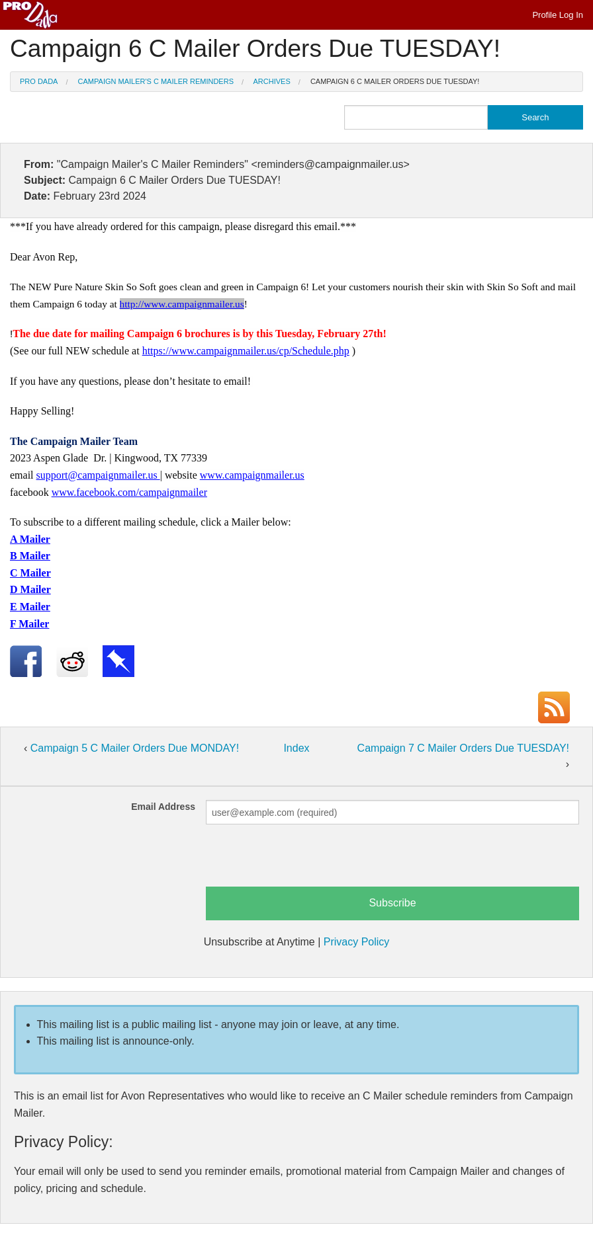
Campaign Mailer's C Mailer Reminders (156, 81)
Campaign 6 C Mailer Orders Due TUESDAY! (395, 81)
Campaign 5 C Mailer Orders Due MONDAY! (134, 748)
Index (296, 748)
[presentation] (306, 861)
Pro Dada (39, 81)
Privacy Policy (357, 941)
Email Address (163, 806)
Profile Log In (557, 15)
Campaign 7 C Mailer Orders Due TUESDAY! (463, 748)
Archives (272, 81)
